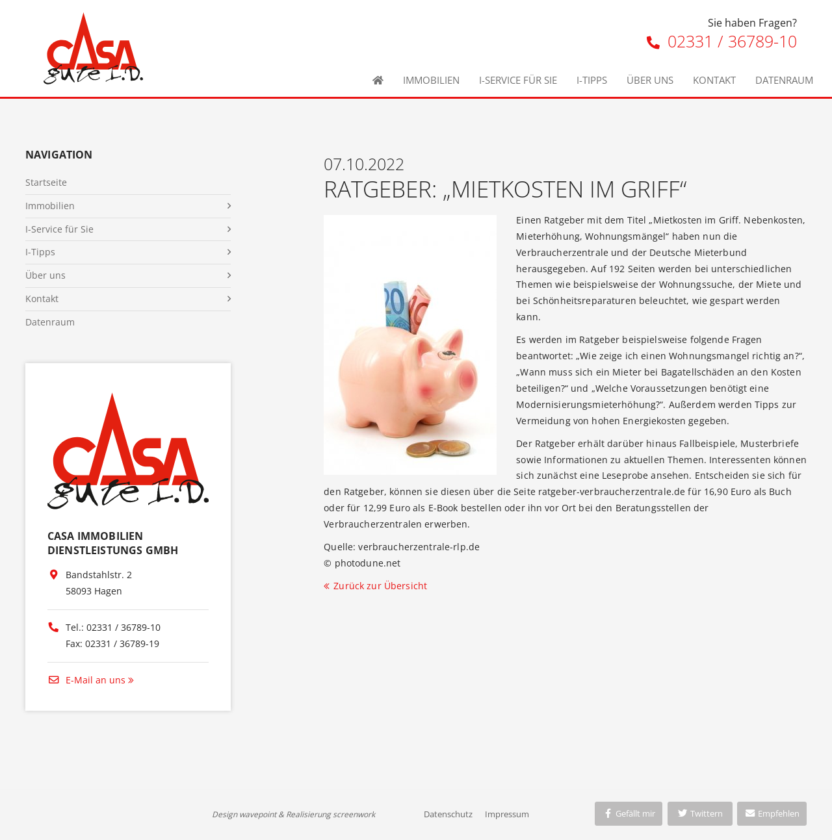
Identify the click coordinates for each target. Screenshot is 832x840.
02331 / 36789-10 (722, 41)
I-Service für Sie (518, 79)
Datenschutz (448, 814)
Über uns (650, 79)
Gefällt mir (628, 813)
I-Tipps (592, 79)
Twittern (700, 813)
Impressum (507, 814)
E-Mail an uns (86, 680)
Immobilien (431, 79)
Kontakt (714, 79)
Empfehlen (772, 813)
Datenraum (784, 79)
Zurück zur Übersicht (380, 585)
